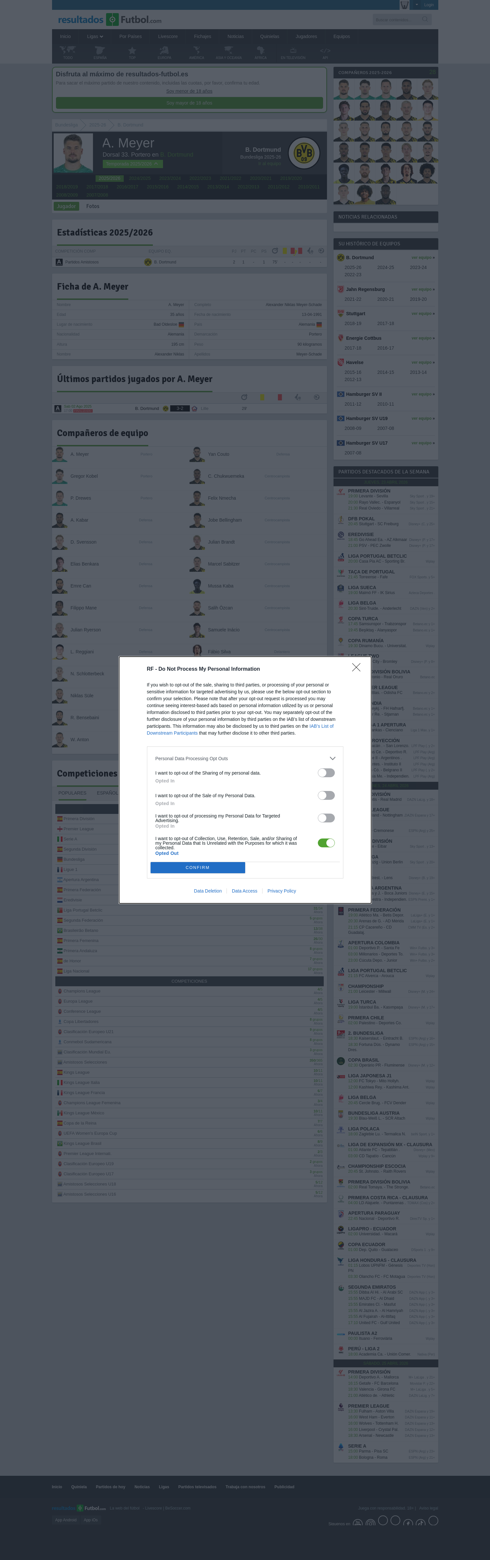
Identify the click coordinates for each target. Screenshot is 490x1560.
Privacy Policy (281, 891)
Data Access (244, 891)
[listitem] (245, 758)
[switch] (326, 772)
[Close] (358, 669)
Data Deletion (208, 891)
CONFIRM (198, 867)
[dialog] (245, 780)
